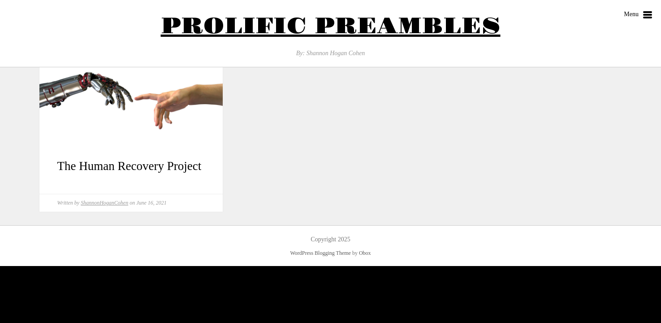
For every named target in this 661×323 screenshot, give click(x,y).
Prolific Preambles (331, 26)
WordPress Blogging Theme (320, 253)
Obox (365, 253)
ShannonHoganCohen (104, 203)
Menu (638, 15)
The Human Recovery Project (129, 166)
